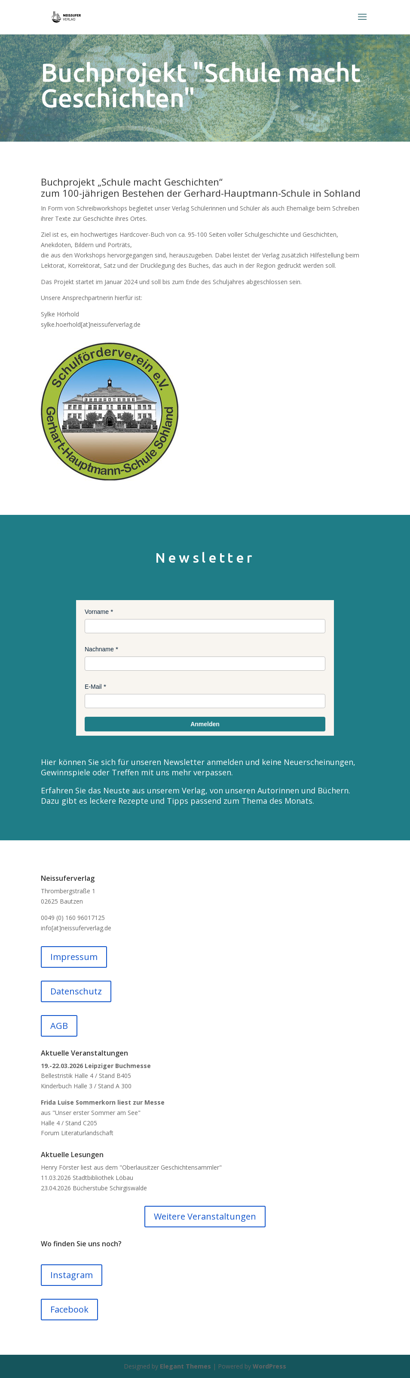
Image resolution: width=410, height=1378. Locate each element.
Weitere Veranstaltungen (205, 1216)
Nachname (99, 649)
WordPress (269, 1366)
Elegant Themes (185, 1366)
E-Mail (93, 686)
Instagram (71, 1275)
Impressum (74, 957)
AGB (59, 1025)
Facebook (69, 1309)
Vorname (97, 611)
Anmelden (205, 724)
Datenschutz (76, 991)
